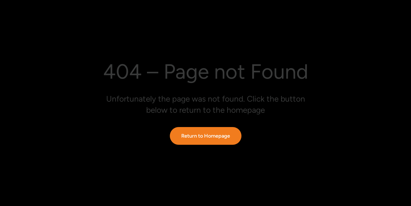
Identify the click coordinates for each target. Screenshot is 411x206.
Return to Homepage (205, 136)
